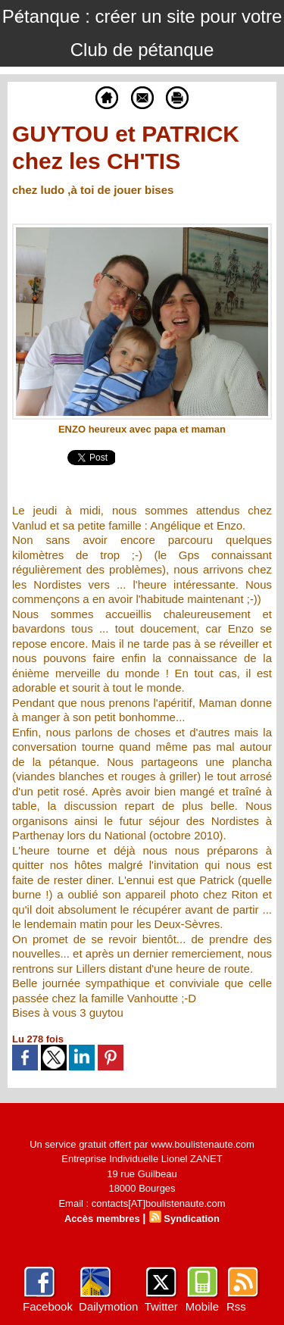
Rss (236, 1306)
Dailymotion (108, 1306)
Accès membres (102, 1218)
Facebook (48, 1306)
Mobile (202, 1306)
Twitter (161, 1306)
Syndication (192, 1218)
